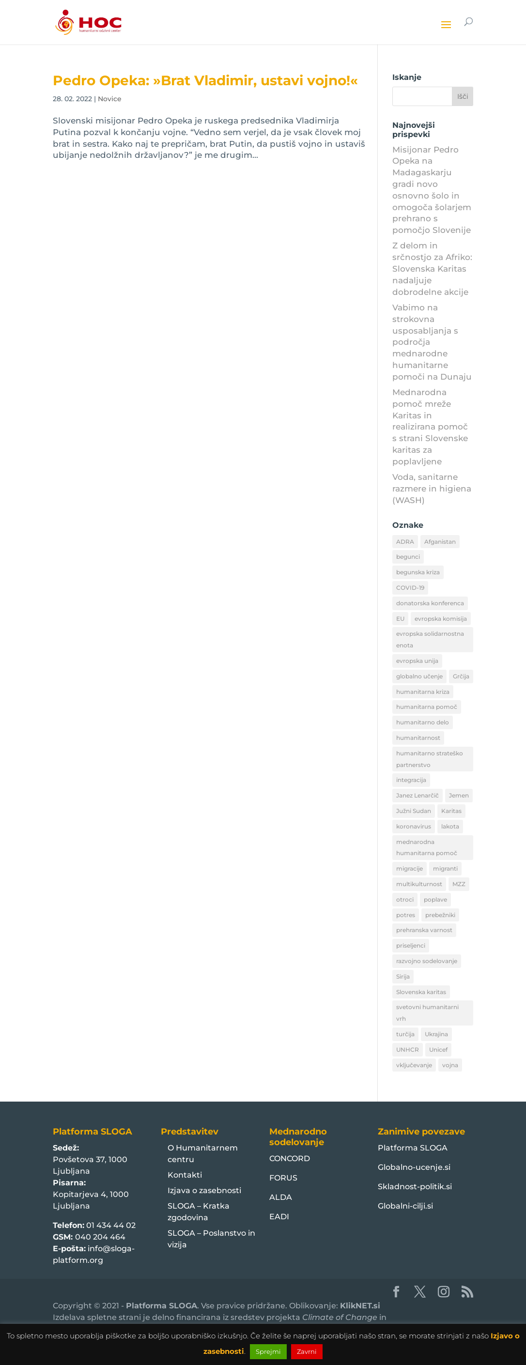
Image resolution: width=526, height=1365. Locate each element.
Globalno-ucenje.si (414, 1167)
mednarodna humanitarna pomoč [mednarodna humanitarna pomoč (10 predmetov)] (426, 847)
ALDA (280, 1197)
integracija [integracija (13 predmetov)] (411, 779)
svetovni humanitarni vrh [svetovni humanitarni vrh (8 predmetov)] (427, 1012)
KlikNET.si (360, 1305)
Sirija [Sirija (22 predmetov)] (403, 976)
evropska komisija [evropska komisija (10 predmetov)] (441, 618)
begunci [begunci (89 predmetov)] (408, 556)
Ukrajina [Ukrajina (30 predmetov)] (436, 1034)
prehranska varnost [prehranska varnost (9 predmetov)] (424, 930)
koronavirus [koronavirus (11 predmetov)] (413, 826)
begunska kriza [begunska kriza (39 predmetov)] (418, 572)
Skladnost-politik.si (415, 1186)
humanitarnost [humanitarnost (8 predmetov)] (418, 737)
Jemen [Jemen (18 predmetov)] (459, 795)
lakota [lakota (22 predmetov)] (450, 826)
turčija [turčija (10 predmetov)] (405, 1034)
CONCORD (289, 1158)
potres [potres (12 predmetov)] (405, 915)
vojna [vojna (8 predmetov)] (450, 1065)
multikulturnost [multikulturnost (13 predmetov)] (419, 884)
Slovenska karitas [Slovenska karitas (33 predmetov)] (421, 992)
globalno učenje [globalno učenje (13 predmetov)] (419, 676)
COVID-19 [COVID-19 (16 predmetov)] (410, 587)
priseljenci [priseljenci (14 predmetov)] (410, 945)
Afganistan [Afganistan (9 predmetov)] (440, 541)
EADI (279, 1216)
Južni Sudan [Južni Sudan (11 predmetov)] (413, 810)
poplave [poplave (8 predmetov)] (435, 899)
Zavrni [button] (307, 1351)
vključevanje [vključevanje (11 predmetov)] (414, 1065)
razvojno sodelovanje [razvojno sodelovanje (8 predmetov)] (426, 961)
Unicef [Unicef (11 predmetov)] (438, 1049)
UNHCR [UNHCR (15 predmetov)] (407, 1049)
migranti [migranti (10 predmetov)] (445, 868)
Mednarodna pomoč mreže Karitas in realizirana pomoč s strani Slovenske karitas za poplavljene (430, 426)
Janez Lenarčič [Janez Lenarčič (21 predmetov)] (417, 795)
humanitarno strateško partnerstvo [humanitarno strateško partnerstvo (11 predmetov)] (429, 759)
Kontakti (185, 1175)
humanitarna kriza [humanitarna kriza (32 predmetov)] (422, 691)
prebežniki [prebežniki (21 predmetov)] (440, 915)
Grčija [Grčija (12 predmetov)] (461, 676)
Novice (110, 98)
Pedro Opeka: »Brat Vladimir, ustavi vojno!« (205, 80)
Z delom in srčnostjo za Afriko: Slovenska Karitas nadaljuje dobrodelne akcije (432, 268)
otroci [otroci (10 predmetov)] (405, 899)
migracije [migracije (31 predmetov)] (409, 868)
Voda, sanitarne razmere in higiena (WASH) (431, 488)
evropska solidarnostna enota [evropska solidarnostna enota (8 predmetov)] (430, 639)
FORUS (283, 1177)
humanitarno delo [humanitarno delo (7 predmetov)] (422, 722)
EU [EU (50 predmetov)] (400, 618)
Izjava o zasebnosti (204, 1190)
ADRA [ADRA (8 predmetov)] (405, 541)
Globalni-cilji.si (405, 1206)
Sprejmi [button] (268, 1351)
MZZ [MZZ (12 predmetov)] (458, 884)
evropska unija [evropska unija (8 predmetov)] (417, 660)
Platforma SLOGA (413, 1147)
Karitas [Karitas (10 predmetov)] (451, 810)
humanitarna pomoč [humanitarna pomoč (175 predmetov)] (426, 706)
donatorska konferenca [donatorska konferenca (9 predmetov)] (430, 603)
